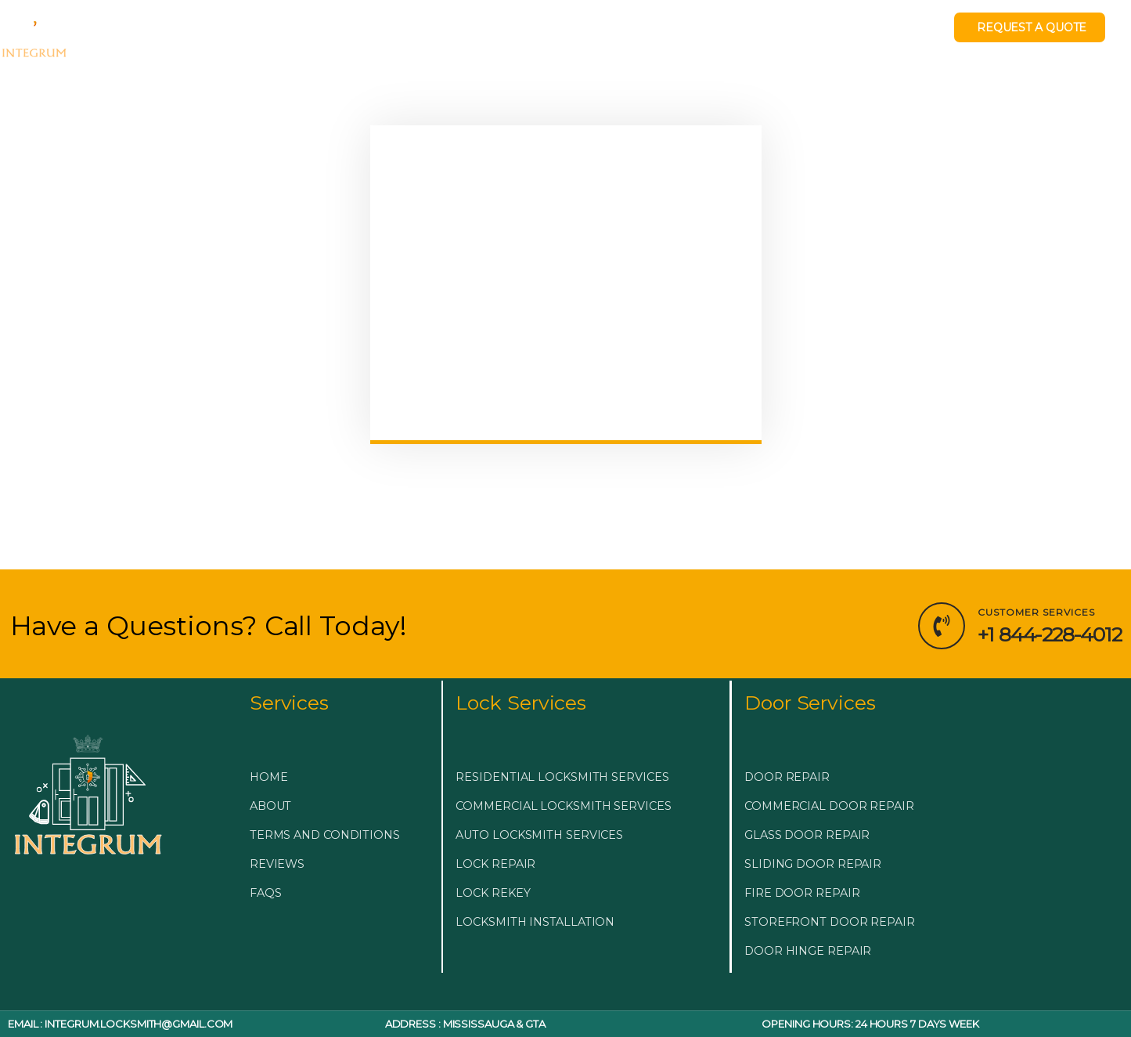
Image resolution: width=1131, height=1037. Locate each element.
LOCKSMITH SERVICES (394, 33)
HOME (169, 33)
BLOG (635, 33)
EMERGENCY (252, 33)
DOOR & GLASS (545, 33)
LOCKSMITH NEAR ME (751, 33)
